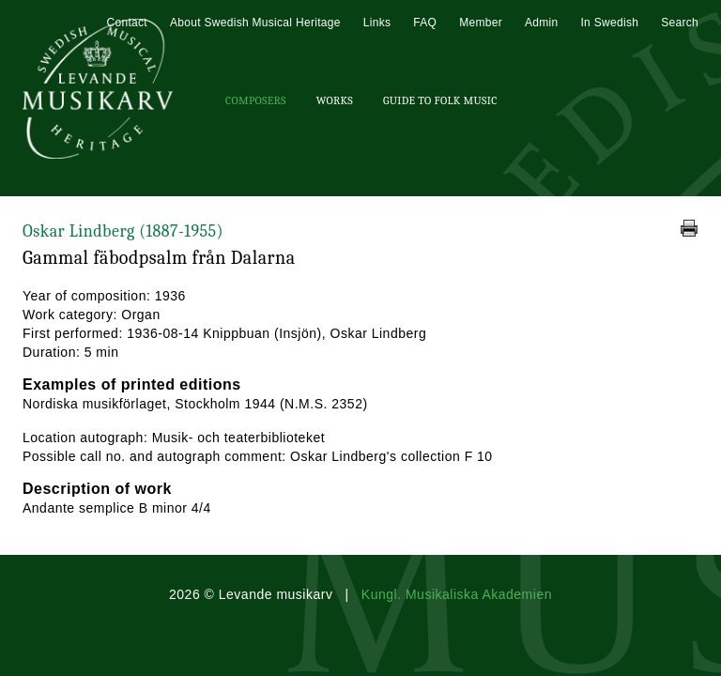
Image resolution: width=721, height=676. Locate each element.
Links (377, 22)
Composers (255, 100)
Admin (542, 22)
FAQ (425, 22)
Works (334, 100)
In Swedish (609, 22)
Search (679, 22)
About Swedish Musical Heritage (255, 22)
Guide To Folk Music (440, 100)
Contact (126, 22)
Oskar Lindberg (123, 231)
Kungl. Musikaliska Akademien (456, 594)
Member (480, 22)
